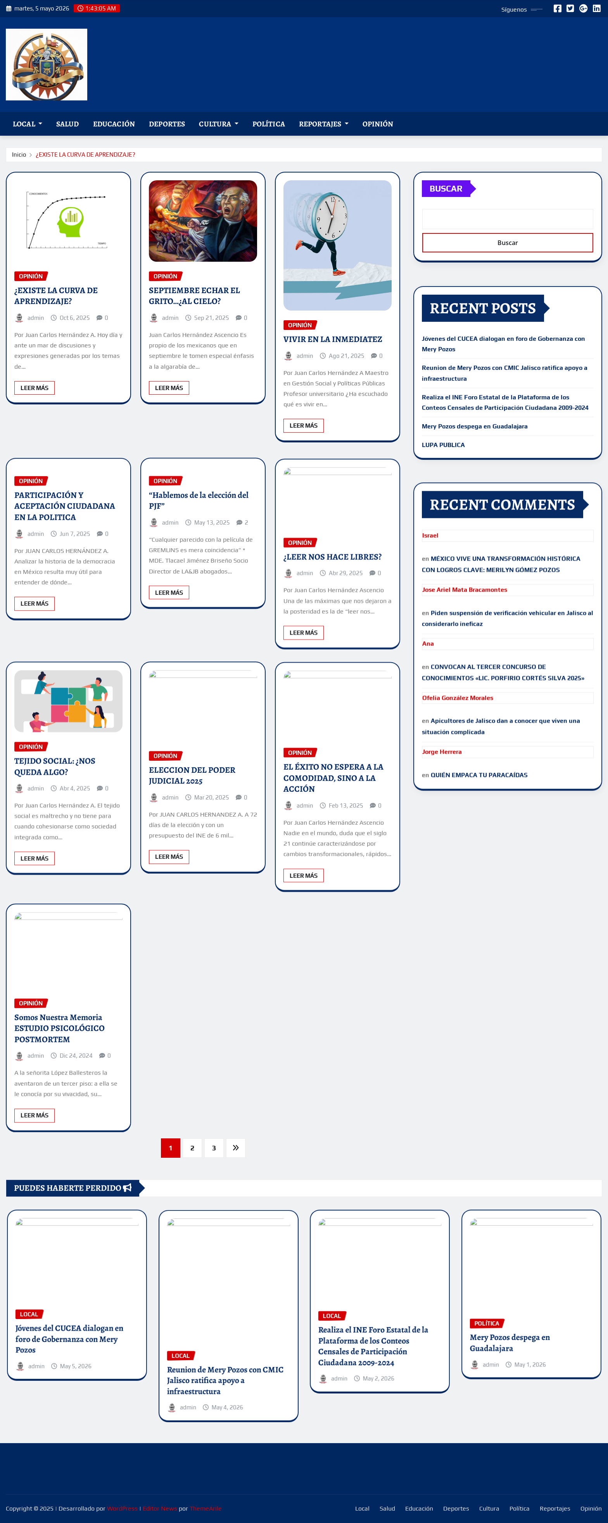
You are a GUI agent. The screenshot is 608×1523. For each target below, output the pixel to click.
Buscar (446, 204)
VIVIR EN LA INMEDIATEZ (332, 384)
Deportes (167, 124)
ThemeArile (206, 1508)
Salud (67, 124)
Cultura (218, 124)
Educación (114, 124)
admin (36, 356)
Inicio (19, 157)
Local (27, 124)
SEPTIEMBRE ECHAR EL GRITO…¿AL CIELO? (194, 334)
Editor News (160, 1508)
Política (268, 124)
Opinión (378, 124)
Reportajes (324, 124)
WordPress (122, 1508)
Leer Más (34, 426)
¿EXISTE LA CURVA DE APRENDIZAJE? (85, 157)
